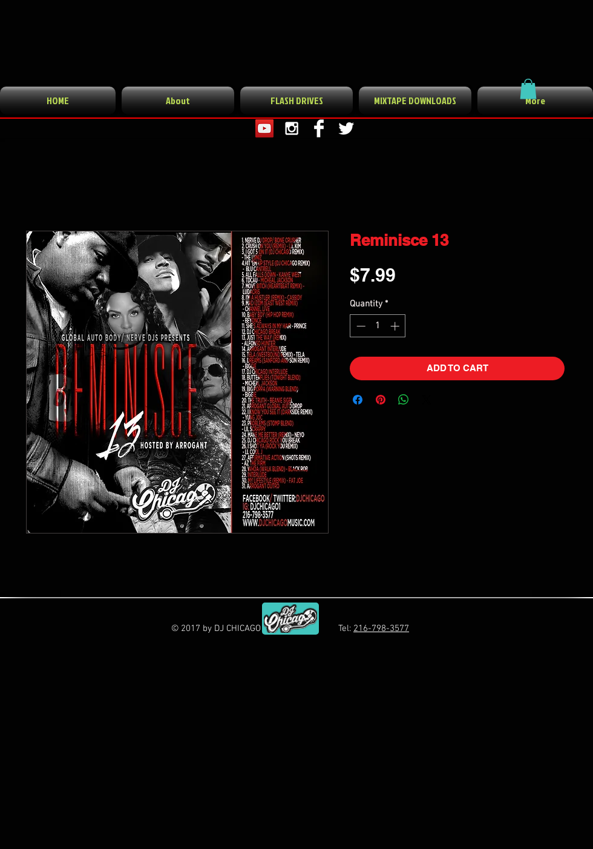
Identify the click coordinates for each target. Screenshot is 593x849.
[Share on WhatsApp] (403, 399)
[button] (528, 89)
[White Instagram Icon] (292, 128)
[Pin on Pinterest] (380, 399)
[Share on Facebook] (357, 399)
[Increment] (396, 326)
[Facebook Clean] (319, 128)
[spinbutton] (378, 326)
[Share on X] (426, 399)
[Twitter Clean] (346, 128)
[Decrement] (360, 326)
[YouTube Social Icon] (264, 128)
